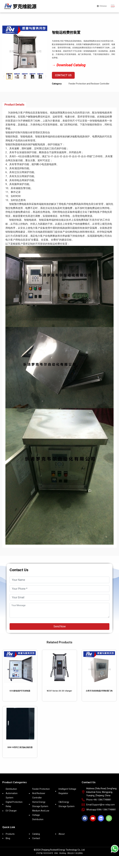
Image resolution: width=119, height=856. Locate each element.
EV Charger (11, 810)
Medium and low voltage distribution (40, 815)
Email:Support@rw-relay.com (100, 804)
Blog (8, 838)
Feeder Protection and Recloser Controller (89, 83)
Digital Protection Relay (14, 804)
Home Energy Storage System (40, 804)
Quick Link (8, 827)
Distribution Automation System (12, 793)
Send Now (59, 626)
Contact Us (63, 75)
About (62, 834)
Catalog (36, 834)
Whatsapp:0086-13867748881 (101, 809)
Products (10, 834)
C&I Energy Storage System (67, 804)
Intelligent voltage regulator (67, 791)
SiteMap (62, 853)
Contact (36, 838)
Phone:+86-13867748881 (98, 799)
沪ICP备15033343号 (44, 853)
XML (56, 853)
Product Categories (14, 782)
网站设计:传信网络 (75, 853)
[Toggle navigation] (113, 6)
